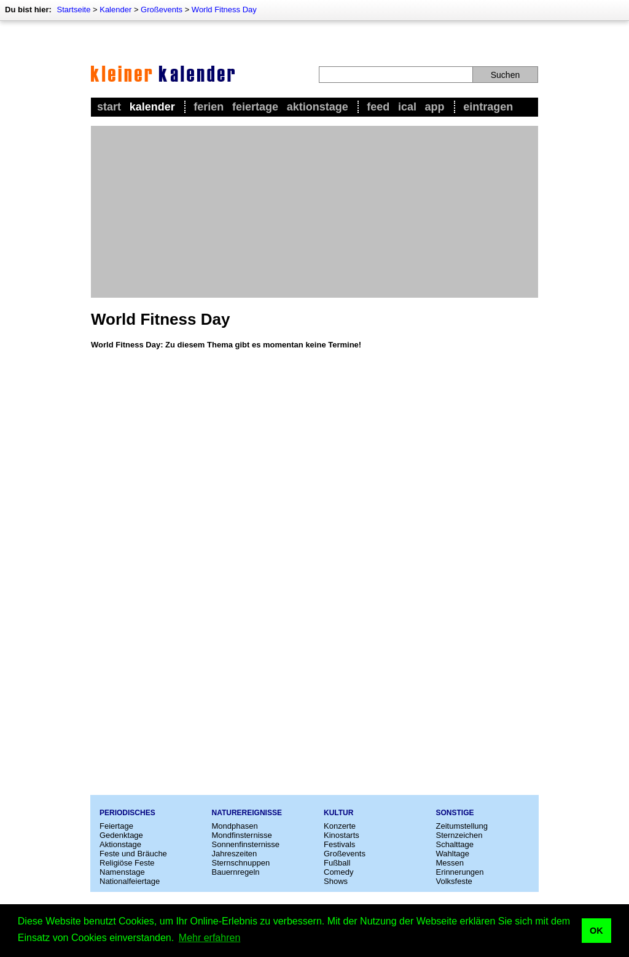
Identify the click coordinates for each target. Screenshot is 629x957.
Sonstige (455, 812)
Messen (450, 862)
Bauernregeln (236, 872)
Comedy (338, 872)
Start (109, 107)
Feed (378, 107)
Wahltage (452, 853)
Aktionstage (317, 107)
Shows (336, 881)
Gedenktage (121, 835)
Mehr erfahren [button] (210, 937)
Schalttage (455, 844)
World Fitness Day (224, 9)
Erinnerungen (460, 872)
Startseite (73, 9)
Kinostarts (341, 835)
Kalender (115, 9)
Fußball (337, 862)
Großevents (161, 9)
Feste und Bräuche (133, 853)
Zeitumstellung (462, 826)
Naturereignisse (247, 812)
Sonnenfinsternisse (246, 844)
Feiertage (255, 107)
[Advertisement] (314, 212)
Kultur (338, 812)
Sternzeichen (459, 835)
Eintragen (488, 107)
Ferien (208, 107)
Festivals (339, 844)
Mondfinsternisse (242, 835)
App (435, 107)
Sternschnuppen (241, 862)
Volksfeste (454, 881)
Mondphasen (235, 826)
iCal (407, 107)
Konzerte (340, 826)
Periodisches (127, 812)
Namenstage (122, 872)
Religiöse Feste (127, 862)
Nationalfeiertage (130, 881)
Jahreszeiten (234, 853)
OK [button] (596, 931)
